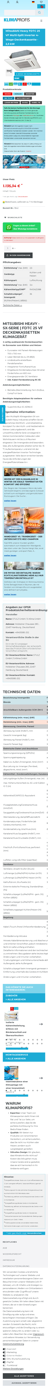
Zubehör (28, 151)
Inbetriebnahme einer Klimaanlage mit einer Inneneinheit (17, 1085)
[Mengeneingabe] (7, 248)
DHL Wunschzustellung (18, 1359)
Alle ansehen (16, 999)
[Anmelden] (8, 2)
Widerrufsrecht (12, 1254)
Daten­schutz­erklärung (13, 1344)
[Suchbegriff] (19, 12)
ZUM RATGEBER (3, 414)
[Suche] (39, 12)
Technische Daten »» (12, 305)
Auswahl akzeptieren (24, 1383)
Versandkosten (23, 196)
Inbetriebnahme (28, 115)
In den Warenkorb (18, 255)
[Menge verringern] (15, 248)
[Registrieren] (17, 2)
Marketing (12, 1352)
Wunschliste (13, 217)
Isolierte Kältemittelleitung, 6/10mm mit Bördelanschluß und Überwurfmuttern (16, 1029)
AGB (5, 1248)
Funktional (12, 1365)
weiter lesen (10, 501)
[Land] (33, 2)
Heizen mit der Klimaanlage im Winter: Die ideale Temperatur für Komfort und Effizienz (23, 482)
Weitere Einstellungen (13, 1369)
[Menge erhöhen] (13, 248)
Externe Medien (14, 1356)
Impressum (9, 1260)
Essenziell (11, 1349)
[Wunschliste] (41, 2)
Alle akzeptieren (24, 1376)
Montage (16, 115)
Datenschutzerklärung (16, 1266)
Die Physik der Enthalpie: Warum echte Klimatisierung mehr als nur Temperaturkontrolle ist (23, 575)
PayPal (10, 1362)
